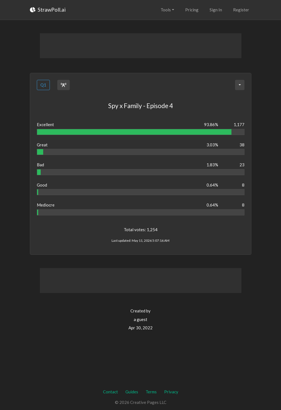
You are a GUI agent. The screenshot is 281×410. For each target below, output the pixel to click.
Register (241, 9)
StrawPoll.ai (48, 9)
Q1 (43, 84)
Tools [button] (166, 9)
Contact (110, 391)
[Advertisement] (140, 45)
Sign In (216, 9)
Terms (151, 391)
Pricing (191, 9)
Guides (131, 391)
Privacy (171, 391)
